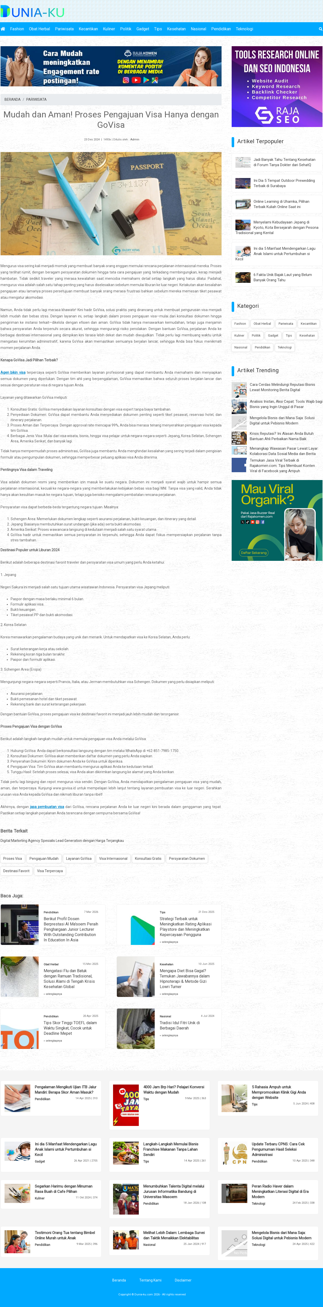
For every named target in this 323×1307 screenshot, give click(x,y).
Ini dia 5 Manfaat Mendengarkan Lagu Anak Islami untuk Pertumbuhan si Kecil (275, 253)
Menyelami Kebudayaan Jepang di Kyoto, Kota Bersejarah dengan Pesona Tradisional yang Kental (276, 227)
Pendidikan (221, 29)
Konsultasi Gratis (148, 859)
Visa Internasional (113, 859)
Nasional (198, 29)
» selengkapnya (169, 942)
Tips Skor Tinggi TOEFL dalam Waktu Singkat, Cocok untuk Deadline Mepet (70, 1028)
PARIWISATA (36, 99)
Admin (134, 139)
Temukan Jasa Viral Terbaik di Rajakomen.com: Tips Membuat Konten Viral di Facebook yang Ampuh (282, 465)
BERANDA (13, 99)
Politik (125, 29)
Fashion (17, 29)
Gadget (143, 29)
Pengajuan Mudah (44, 859)
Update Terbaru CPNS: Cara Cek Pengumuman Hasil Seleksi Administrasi (278, 1149)
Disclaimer (183, 1280)
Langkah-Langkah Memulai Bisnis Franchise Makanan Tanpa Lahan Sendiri (170, 1149)
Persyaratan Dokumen (187, 859)
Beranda (119, 1280)
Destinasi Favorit (16, 871)
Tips (158, 29)
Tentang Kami (150, 1280)
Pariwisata (64, 29)
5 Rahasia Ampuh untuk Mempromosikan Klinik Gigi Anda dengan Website (279, 1092)
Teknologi (244, 29)
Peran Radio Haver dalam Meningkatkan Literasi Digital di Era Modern (280, 1191)
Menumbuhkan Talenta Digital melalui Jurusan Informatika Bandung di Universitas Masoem (173, 1191)
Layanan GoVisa (79, 859)
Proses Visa (12, 859)
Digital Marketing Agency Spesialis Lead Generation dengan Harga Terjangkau (62, 841)
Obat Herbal (39, 29)
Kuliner (109, 29)
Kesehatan (176, 29)
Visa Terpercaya (50, 871)
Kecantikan (88, 29)
